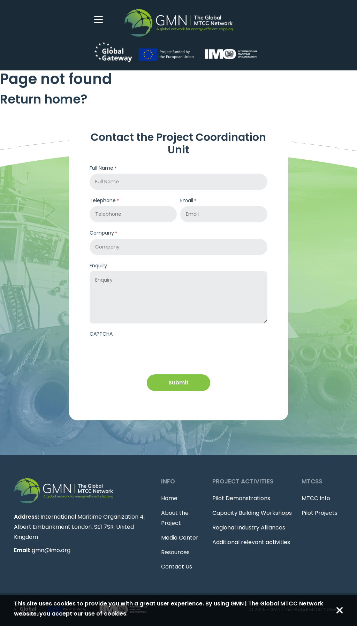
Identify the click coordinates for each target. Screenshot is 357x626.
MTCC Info (316, 498)
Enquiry (98, 265)
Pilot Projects (319, 513)
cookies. (116, 614)
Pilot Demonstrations (241, 498)
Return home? (44, 99)
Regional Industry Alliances (248, 528)
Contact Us (176, 567)
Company (103, 233)
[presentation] (143, 353)
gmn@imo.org (51, 550)
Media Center (179, 538)
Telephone (104, 201)
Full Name (103, 168)
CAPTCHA (101, 333)
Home (169, 498)
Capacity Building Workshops (252, 513)
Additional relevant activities (251, 542)
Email (188, 201)
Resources (175, 552)
